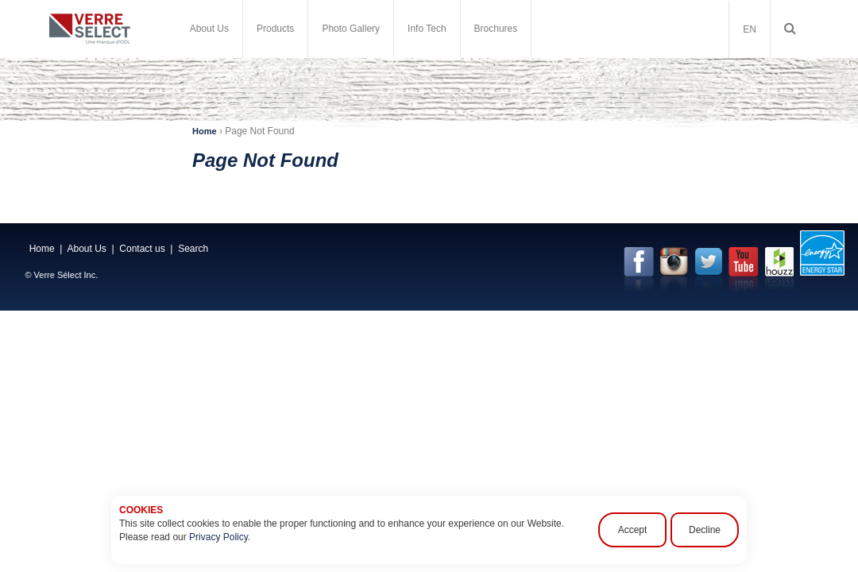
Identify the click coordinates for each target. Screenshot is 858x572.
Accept (632, 529)
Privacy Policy (218, 537)
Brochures (496, 28)
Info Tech (427, 28)
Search (193, 248)
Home (204, 131)
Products (275, 28)
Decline (705, 529)
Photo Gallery (351, 28)
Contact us (141, 248)
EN (749, 29)
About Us (209, 28)
